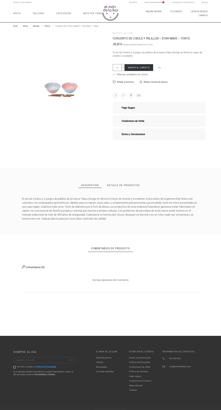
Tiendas (133, 390)
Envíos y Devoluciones (140, 358)
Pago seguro (135, 376)
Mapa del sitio (136, 385)
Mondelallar (123, 33)
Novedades (101, 367)
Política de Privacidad (139, 362)
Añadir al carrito (139, 67)
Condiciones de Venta (139, 367)
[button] (159, 67)
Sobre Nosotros (104, 358)
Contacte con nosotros (140, 381)
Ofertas (99, 362)
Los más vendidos (105, 371)
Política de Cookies (138, 371)
